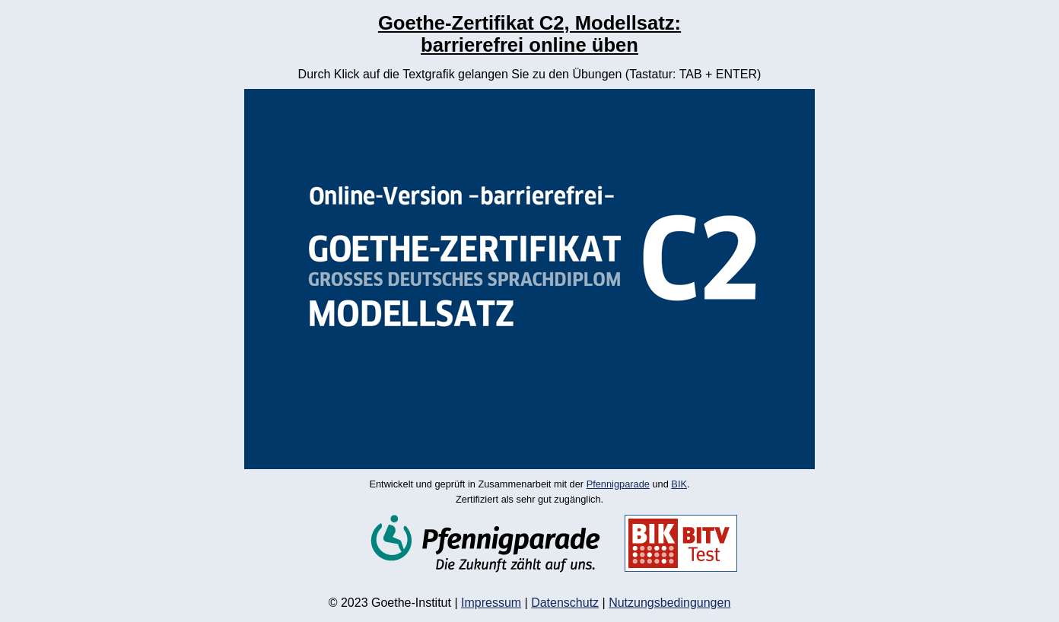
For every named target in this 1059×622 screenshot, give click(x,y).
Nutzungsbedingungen (669, 602)
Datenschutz (565, 602)
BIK (679, 484)
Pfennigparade (618, 484)
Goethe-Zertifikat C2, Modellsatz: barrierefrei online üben (529, 34)
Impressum (491, 602)
